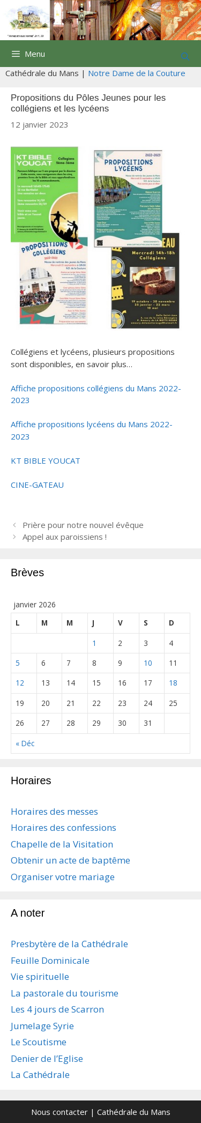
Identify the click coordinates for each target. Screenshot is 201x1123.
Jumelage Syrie (42, 1026)
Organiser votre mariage (63, 877)
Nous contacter (59, 1111)
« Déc (25, 743)
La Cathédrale (40, 1074)
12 (20, 683)
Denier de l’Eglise (47, 1058)
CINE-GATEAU (37, 484)
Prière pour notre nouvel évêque (83, 524)
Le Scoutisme (38, 1042)
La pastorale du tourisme (64, 993)
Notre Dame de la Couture (136, 73)
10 (148, 663)
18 (173, 683)
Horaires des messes (54, 811)
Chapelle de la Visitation (62, 844)
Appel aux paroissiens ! (65, 536)
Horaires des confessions (63, 827)
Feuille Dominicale (50, 960)
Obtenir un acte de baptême (70, 860)
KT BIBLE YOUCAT (45, 460)
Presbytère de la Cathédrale (69, 944)
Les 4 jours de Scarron (57, 1009)
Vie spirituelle (40, 976)
